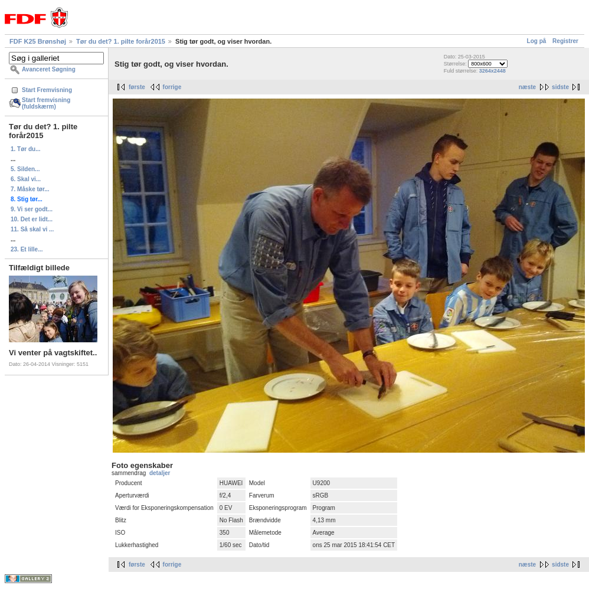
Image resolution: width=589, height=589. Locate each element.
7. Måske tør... (30, 189)
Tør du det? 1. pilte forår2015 (120, 41)
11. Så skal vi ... (32, 229)
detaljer (160, 473)
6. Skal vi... (26, 179)
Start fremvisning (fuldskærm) (46, 103)
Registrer (565, 41)
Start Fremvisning (47, 90)
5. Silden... (25, 169)
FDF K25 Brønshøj (37, 41)
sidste (560, 87)
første (137, 87)
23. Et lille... (26, 249)
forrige (172, 87)
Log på (537, 41)
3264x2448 (492, 71)
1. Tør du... (26, 149)
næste (527, 87)
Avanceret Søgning (49, 69)
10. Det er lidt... (32, 219)
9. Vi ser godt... (32, 209)
